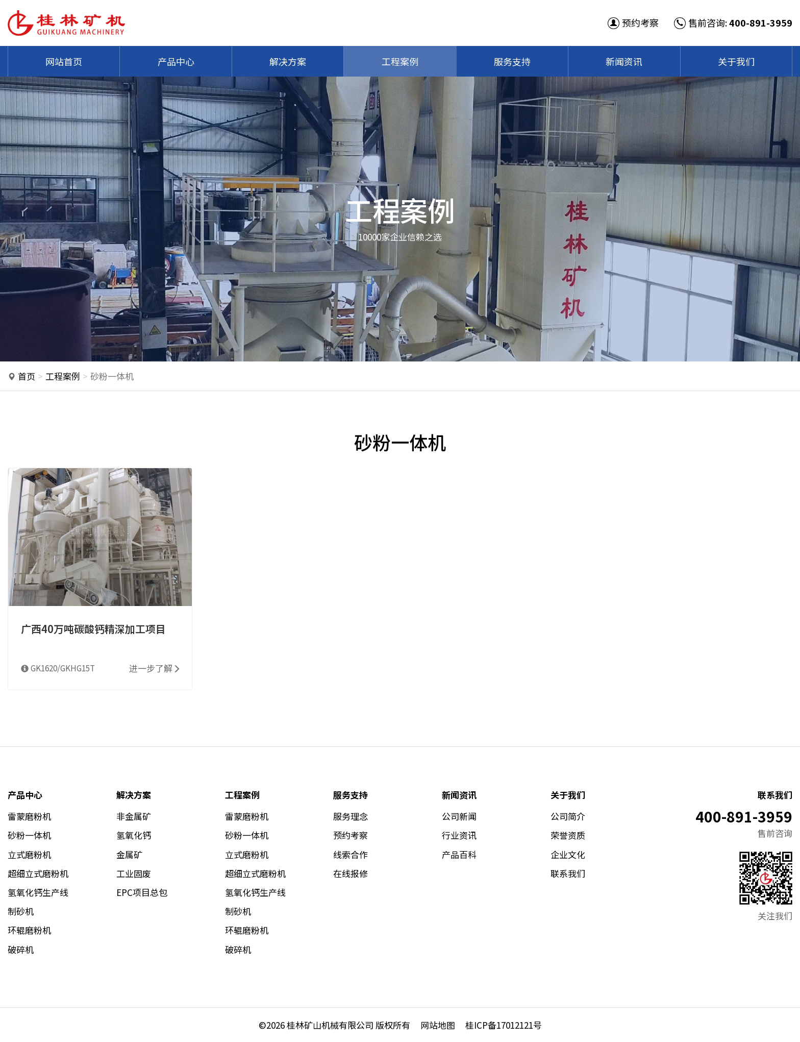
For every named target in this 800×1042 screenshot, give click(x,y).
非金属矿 (133, 816)
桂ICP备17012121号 (503, 1025)
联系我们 (568, 873)
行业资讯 (459, 835)
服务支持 (512, 61)
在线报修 (350, 873)
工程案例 (400, 61)
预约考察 (633, 22)
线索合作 (350, 854)
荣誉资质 (568, 835)
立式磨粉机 (29, 854)
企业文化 (568, 854)
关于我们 (736, 61)
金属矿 (129, 854)
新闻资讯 (624, 61)
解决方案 (287, 61)
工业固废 (133, 873)
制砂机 (21, 911)
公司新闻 (459, 816)
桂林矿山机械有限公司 (330, 1025)
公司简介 (568, 816)
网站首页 (63, 61)
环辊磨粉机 (29, 930)
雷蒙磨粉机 (29, 816)
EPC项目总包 (141, 892)
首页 (26, 376)
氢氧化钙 (133, 835)
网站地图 (437, 1025)
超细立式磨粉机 (38, 873)
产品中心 (176, 61)
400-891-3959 (760, 22)
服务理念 (350, 816)
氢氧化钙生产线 (38, 892)
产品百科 (459, 854)
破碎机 (21, 949)
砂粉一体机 (29, 835)
